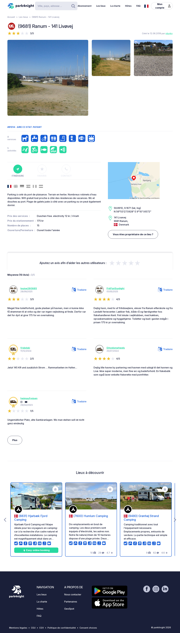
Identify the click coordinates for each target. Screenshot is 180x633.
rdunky (169, 33)
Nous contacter (72, 594)
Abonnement (84, 6)
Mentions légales (18, 627)
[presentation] (5, 519)
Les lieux (101, 6)
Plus (14, 440)
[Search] (56, 6)
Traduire (79, 289)
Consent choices (88, 627)
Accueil (11, 17)
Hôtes (128, 6)
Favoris (41, 171)
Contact (66, 171)
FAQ (138, 6)
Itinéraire (18, 171)
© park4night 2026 (161, 627)
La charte (115, 6)
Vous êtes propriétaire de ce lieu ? (133, 234)
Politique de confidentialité (62, 627)
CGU (33, 627)
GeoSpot (69, 608)
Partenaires (70, 601)
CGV (41, 627)
